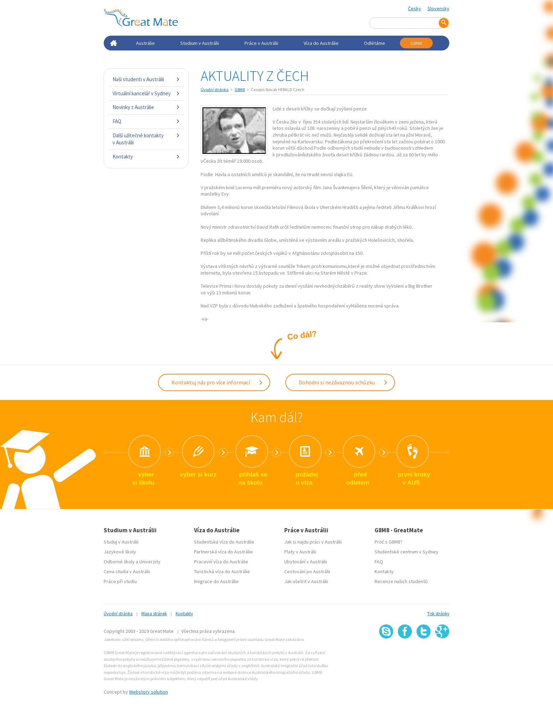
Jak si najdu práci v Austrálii (313, 542)
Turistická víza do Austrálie (222, 571)
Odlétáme (374, 43)
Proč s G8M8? (388, 542)
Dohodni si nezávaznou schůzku (343, 382)
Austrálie (145, 43)
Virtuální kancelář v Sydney (146, 93)
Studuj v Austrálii (121, 542)
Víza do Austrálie (321, 43)
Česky (414, 8)
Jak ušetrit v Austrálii (306, 581)
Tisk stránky (438, 614)
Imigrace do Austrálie (216, 581)
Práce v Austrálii (261, 43)
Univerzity (149, 561)
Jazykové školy (120, 552)
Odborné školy (119, 561)
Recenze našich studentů (401, 581)
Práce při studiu (120, 581)
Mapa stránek (154, 614)
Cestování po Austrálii (307, 571)
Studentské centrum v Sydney (406, 552)
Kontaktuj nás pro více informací (217, 382)
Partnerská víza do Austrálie (223, 552)
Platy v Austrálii (300, 552)
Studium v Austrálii (199, 43)
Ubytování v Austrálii (305, 561)
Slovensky (438, 8)
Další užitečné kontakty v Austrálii (146, 139)
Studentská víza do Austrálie (224, 542)
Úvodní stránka (215, 89)
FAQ (146, 121)
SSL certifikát (423, 654)
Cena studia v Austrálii (127, 571)
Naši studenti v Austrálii (146, 79)
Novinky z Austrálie (146, 107)
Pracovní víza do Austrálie (221, 561)
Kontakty (146, 156)
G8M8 (416, 43)
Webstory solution (148, 692)
